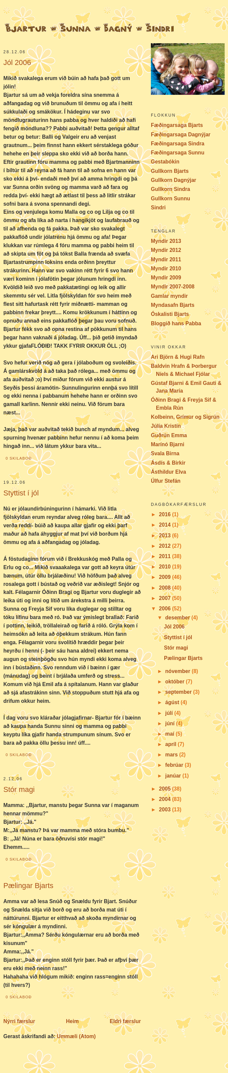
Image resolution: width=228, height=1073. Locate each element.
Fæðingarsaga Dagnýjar (181, 134)
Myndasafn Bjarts (172, 305)
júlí (169, 713)
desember (178, 617)
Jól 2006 (17, 62)
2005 (165, 789)
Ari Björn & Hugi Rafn (178, 357)
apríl (171, 744)
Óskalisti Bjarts (170, 314)
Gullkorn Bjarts (170, 171)
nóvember (178, 671)
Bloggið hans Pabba (176, 323)
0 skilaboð (19, 458)
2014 (165, 525)
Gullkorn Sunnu (170, 198)
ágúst (173, 702)
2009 (165, 577)
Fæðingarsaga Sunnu (177, 152)
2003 (165, 809)
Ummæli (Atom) (76, 1036)
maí (170, 734)
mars (172, 754)
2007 (165, 598)
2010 (165, 566)
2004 (165, 799)
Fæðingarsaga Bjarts (177, 125)
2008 (165, 588)
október (175, 681)
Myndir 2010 (166, 268)
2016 (165, 514)
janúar (173, 776)
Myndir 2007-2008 (172, 286)
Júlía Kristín (166, 426)
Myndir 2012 (166, 250)
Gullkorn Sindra (170, 189)
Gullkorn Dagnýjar (173, 180)
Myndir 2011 (166, 259)
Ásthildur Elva (168, 472)
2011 (165, 556)
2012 (165, 546)
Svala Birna (165, 453)
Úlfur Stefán (165, 481)
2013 (165, 535)
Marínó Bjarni (167, 444)
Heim (72, 1021)
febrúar (175, 765)
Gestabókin (165, 161)
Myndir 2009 (166, 277)
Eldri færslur (125, 1021)
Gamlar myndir (169, 296)
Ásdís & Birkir (168, 463)
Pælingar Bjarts (28, 885)
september (179, 692)
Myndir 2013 (166, 241)
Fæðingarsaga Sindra (177, 143)
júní (170, 723)
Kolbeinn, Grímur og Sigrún (185, 417)
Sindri (158, 207)
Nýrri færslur (19, 1021)
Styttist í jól (21, 493)
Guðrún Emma (169, 435)
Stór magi (19, 789)
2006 (165, 608)
